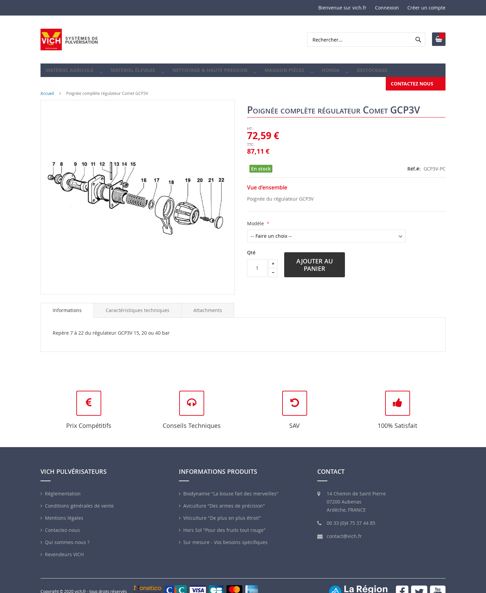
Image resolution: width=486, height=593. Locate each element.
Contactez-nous (62, 525)
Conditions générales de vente (79, 501)
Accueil (47, 88)
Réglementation (63, 489)
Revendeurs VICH (64, 549)
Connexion (387, 7)
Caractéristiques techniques (137, 305)
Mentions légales (64, 513)
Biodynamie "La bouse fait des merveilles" (230, 489)
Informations (67, 305)
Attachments (207, 305)
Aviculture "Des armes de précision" (224, 501)
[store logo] (69, 39)
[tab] (67, 305)
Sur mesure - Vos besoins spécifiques (225, 537)
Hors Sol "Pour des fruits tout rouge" (224, 525)
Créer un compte (426, 7)
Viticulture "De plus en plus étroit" (222, 513)
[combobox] (366, 39)
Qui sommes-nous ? (67, 537)
